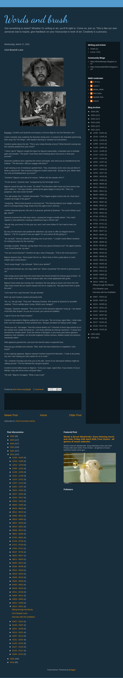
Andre (92, 49)
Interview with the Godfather (104, 292)
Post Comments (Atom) (25, 421)
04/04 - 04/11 (99, 271)
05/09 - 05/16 (99, 253)
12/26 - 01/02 (99, 133)
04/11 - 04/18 (99, 267)
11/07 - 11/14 (99, 158)
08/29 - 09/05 (99, 195)
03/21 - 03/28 (99, 278)
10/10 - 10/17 (99, 173)
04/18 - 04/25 (99, 264)
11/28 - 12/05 (99, 147)
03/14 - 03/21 (99, 282)
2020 (93, 334)
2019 (93, 338)
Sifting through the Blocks (103, 285)
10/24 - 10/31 (99, 165)
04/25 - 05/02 (99, 260)
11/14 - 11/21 (99, 155)
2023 (93, 122)
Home (43, 415)
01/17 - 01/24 (99, 322)
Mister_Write (98, 89)
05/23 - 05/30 (99, 245)
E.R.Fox (96, 82)
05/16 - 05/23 (99, 249)
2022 (93, 126)
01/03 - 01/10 (99, 329)
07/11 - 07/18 (99, 220)
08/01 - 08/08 (99, 209)
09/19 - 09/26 (99, 184)
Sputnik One (98, 97)
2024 (93, 119)
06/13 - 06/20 (99, 235)
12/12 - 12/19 (99, 140)
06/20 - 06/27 (99, 231)
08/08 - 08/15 (99, 205)
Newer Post (11, 415)
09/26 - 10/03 (99, 180)
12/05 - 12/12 (99, 144)
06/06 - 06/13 (99, 238)
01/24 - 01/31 (99, 319)
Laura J (93, 52)
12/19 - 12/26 (99, 137)
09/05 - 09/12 (99, 191)
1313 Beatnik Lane (100, 289)
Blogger (72, 670)
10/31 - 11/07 (99, 162)
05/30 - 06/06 (99, 242)
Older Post (75, 415)
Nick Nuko (97, 93)
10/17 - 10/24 (99, 169)
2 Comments (38, 389)
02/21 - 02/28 (99, 304)
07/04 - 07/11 (99, 224)
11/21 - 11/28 (99, 151)
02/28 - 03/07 (99, 300)
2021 (93, 130)
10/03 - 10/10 (99, 176)
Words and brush (36, 19)
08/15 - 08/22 (99, 202)
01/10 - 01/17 (99, 326)
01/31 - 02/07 (99, 315)
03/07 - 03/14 (99, 297)
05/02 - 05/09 (99, 256)
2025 (93, 115)
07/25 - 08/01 (99, 213)
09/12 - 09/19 (99, 187)
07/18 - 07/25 (99, 216)
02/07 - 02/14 (99, 311)
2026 (93, 111)
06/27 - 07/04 (99, 227)
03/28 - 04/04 (99, 275)
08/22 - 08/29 (99, 198)
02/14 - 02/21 (99, 308)
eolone (96, 101)
